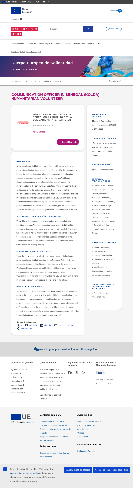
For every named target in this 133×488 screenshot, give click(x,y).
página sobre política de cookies (25, 473)
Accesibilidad (16, 385)
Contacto (15, 373)
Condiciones (16, 381)
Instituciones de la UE (89, 444)
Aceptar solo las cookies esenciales (111, 470)
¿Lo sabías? (42, 2)
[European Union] (21, 419)
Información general (22, 362)
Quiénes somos (18, 369)
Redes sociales (48, 446)
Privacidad (15, 377)
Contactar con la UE (50, 415)
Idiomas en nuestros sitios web (90, 422)
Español (116, 10)
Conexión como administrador (18, 391)
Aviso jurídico (84, 415)
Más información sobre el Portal (50, 397)
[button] (19, 325)
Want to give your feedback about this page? (66, 349)
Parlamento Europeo (86, 451)
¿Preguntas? (113, 29)
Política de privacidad (86, 425)
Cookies (80, 433)
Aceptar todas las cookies (78, 470)
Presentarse (68, 142)
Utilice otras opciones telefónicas (53, 425)
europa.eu (30, 422)
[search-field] (70, 29)
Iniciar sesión (116, 81)
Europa (14, 19)
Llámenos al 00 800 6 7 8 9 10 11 (54, 422)
